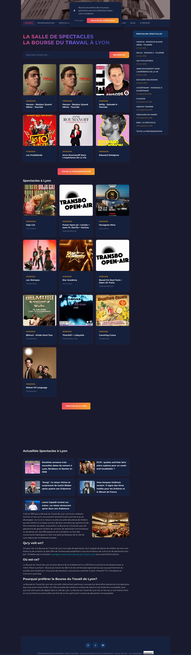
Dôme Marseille (71, 653)
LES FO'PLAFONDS (144, 61)
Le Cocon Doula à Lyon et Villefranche (96, 653)
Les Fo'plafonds (34, 157)
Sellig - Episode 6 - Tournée (150, 53)
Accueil (29, 23)
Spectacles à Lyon (68, 23)
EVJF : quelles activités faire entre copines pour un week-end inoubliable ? (112, 465)
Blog (133, 23)
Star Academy (69, 282)
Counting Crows (107, 337)
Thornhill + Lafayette (73, 337)
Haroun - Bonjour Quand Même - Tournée (39, 105)
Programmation (46, 23)
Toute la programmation (149, 131)
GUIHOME (140, 99)
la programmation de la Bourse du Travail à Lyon (73, 554)
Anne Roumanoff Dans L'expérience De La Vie (74, 158)
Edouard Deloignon (109, 157)
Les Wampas (33, 282)
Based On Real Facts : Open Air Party (110, 283)
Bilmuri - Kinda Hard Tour (39, 337)
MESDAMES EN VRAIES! (146, 115)
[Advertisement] (76, 430)
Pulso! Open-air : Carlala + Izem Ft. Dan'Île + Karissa (76, 228)
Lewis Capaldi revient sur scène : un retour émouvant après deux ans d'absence (56, 505)
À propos (145, 23)
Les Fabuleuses (135, 653)
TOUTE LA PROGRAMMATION (76, 171)
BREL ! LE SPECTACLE (145, 123)
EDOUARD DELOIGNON (146, 80)
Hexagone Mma (107, 227)
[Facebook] (95, 645)
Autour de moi (121, 653)
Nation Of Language (36, 390)
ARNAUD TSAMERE (144, 107)
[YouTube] (103, 645)
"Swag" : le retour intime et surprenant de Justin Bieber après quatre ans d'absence (56, 485)
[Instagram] (88, 645)
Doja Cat (30, 227)
